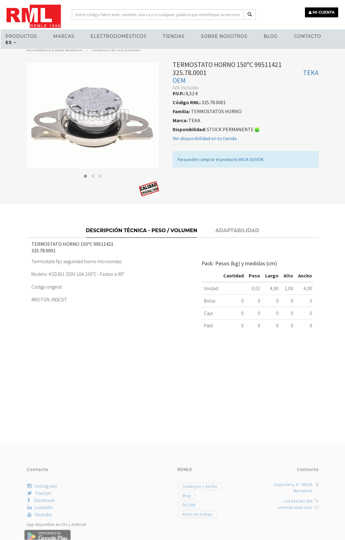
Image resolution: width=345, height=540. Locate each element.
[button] (85, 225)
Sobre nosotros (222, 36)
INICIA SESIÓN (250, 208)
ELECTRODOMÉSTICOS (118, 36)
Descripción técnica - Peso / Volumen (141, 277)
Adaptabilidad (237, 277)
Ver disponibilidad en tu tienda (205, 187)
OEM (179, 129)
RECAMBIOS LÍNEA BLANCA (57, 99)
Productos (20, 36)
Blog (269, 36)
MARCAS (63, 36)
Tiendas (172, 36)
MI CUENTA (322, 11)
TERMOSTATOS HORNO (115, 99)
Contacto (305, 36)
